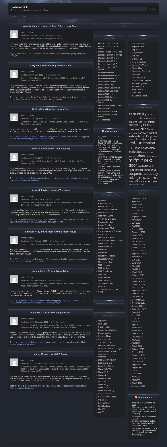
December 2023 (138, 214)
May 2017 (136, 321)
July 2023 (136, 223)
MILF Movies (103, 268)
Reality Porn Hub (139, 87)
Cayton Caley (42, 97)
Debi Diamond (39, 301)
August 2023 (137, 220)
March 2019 (137, 272)
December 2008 (138, 386)
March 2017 (137, 328)
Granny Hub (137, 59)
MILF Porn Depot (105, 271)
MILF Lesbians (104, 265)
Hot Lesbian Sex (105, 339)
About (24, 17)
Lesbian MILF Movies (39, 39)
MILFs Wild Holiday (106, 391)
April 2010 (136, 343)
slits (136, 184)
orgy (12, 180)
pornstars (141, 174)
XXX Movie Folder (139, 96)
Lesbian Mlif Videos (140, 65)
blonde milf (140, 121)
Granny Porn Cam (105, 225)
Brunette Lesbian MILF (107, 64)
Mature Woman (104, 378)
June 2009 (136, 374)
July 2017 (136, 315)
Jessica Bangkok (143, 139)
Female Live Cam (105, 207)
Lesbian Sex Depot (106, 237)
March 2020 (137, 235)
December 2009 (138, 355)
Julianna (30, 53)
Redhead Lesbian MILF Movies (76, 244)
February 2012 (138, 334)
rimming (48, 303)
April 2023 (136, 226)
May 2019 (136, 266)
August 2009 (137, 368)
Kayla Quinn (43, 220)
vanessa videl (33, 180)
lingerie (19, 303)
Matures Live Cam (105, 259)
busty (33, 97)
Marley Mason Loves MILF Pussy (50, 354)
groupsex (40, 178)
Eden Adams (39, 137)
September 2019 (139, 254)
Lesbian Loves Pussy (107, 345)
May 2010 (136, 340)
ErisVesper (136, 428)
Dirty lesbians (137, 53)
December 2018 (138, 281)
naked (140, 166)
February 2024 (138, 207)
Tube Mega (136, 93)
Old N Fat (102, 400)
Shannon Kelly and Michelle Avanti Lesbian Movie (50, 232)
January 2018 (137, 297)
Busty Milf (102, 200)
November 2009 (138, 358)
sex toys (27, 261)
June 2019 (136, 263)
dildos (152, 129)
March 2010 (137, 346)
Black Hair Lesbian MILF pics (110, 52)
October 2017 (137, 306)
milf (57, 53)
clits (151, 125)
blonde (24, 301)
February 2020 (138, 238)
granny (18, 53)
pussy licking (39, 303)
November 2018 (138, 284)
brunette (41, 342)
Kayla (53, 342)
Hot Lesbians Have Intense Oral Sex (50, 109)
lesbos (45, 53)
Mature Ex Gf (103, 372)
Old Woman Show (105, 284)
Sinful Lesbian (104, 406)
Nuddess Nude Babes (107, 397)
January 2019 (137, 278)
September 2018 (139, 291)
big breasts (19, 97)
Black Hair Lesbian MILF (108, 43)
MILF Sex (102, 274)
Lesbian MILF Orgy (38, 161)
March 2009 (137, 383)
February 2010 (138, 349)
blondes (18, 137)
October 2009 (137, 361)
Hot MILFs (102, 234)
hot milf (143, 136)
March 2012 (137, 331)
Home (13, 17)
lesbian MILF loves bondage (109, 348)
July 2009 (136, 371)
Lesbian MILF (19, 7)
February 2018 (138, 294)
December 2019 (138, 244)
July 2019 (136, 260)
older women (65, 53)
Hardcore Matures (105, 336)
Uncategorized (104, 120)
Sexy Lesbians (138, 90)
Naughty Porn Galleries (141, 80)
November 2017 (138, 303)
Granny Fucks (104, 327)
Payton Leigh (37, 139)
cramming (134, 129)
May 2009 (136, 377)
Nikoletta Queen (104, 166)
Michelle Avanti (52, 259)
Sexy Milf (102, 287)
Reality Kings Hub (139, 83)
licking (150, 152)
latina (153, 139)
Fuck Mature (103, 324)
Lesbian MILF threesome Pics (110, 105)
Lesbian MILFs (55, 39)
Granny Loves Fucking (107, 330)
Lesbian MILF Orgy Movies (109, 88)
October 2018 (137, 288)
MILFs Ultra (103, 388)
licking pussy (15, 99)
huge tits (132, 139)
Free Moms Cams (105, 216)
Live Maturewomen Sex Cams (110, 240)
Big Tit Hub (136, 50)
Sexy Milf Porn (104, 403)
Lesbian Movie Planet (107, 352)
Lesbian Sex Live (105, 363)
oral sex (78, 259)
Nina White (102, 137)
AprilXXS (102, 157)
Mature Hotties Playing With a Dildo (50, 271)
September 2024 (139, 198)
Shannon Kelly (38, 261)
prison (17, 180)
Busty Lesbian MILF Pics (108, 79)
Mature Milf (102, 253)
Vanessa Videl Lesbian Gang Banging (50, 148)
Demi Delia (53, 97)
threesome (58, 222)
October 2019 (137, 251)
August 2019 (137, 257)
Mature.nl (136, 74)
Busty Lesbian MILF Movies (60, 78)
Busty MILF (142, 125)
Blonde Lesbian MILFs (65, 122)
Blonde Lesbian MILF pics (108, 58)
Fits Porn (136, 56)
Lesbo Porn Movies (106, 366)
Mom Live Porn (104, 280)
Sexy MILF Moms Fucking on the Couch (50, 65)
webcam (141, 184)
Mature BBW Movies (106, 369)
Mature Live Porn (105, 247)
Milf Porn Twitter (138, 77)
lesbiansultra (66, 137)
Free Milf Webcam (105, 213)
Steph (18, 56)
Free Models (111, 131)
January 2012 (137, 337)
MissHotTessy (138, 403)
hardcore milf (145, 133)
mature (52, 53)
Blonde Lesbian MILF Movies (42, 122)
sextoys (131, 184)
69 (16, 259)
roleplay (24, 180)
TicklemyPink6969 (139, 417)
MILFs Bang (103, 384)
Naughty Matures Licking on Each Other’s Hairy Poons (50, 26)
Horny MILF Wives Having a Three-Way (50, 190)
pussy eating (76, 53)
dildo (48, 301)
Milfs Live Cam (104, 277)
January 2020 (137, 241)
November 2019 (138, 248)
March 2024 (137, 204)
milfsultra (73, 178)
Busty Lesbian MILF (38, 78)
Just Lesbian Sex (105, 342)
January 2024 (137, 211)
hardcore (133, 133)
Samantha (141, 181)
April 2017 (136, 324)
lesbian (29, 259)
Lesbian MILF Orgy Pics (57, 161)
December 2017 (138, 300)
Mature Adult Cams (106, 244)
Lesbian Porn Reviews (107, 360)
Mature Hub (137, 68)
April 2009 (136, 380)
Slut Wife (102, 409)
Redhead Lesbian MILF (107, 111)
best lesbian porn (139, 43)
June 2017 (136, 318)
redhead (58, 99)
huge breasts (153, 137)
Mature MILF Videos (106, 256)
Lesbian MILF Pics (77, 161)
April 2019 (136, 269)
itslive (23, 53)
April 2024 (136, 201)
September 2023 (139, 217)
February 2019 (138, 275)
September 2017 (139, 309)
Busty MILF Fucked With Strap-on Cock (50, 312)
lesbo (137, 151)
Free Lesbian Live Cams (108, 210)
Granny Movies (104, 333)
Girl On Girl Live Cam (107, 219)
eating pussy (27, 137)
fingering (62, 97)
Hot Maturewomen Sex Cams (110, 231)
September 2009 (139, 364)
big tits (27, 97)
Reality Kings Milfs (148, 178)
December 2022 (138, 232)
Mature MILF (103, 250)
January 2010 (137, 352)
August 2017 (137, 312)
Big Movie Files (138, 47)
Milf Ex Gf (102, 381)
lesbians (38, 53)
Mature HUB (103, 375)
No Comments (54, 35)
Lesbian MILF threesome (60, 203)
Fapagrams (103, 321)
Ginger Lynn (67, 301)
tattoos (51, 139)
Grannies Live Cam (106, 222)
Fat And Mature (104, 203)
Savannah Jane (35, 222)
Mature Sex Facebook (141, 71)
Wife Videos (103, 412)
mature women (151, 156)
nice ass (30, 344)
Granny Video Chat (106, 228)
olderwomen (83, 178)
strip (46, 139)
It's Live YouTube (139, 62)
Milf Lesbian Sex (105, 262)
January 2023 (137, 229)
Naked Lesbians (104, 394)
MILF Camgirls (145, 397)
